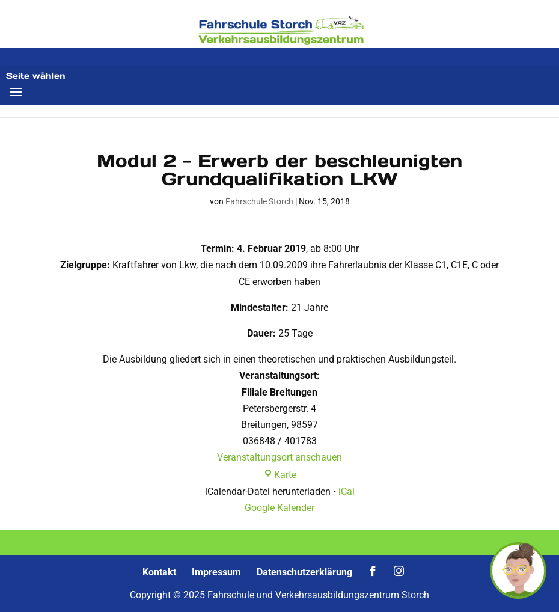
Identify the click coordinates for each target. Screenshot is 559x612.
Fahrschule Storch (259, 201)
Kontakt (159, 572)
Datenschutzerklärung (304, 572)
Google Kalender (279, 507)
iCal (346, 491)
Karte (279, 474)
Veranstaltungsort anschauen (279, 457)
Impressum (216, 572)
